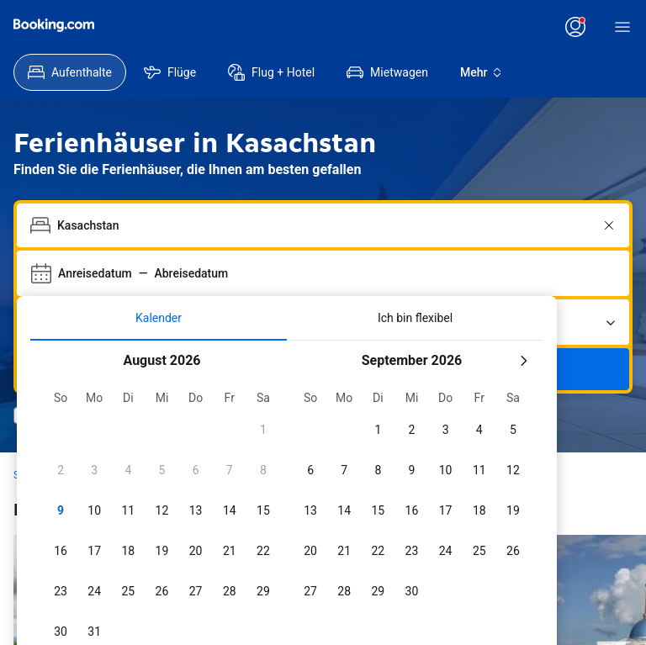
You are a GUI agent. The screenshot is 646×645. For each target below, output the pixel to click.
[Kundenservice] (261, 27)
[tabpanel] (286, 458)
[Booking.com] (53, 25)
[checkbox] (161, 359)
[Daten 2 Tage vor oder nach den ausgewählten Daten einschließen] (293, 616)
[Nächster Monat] (523, 291)
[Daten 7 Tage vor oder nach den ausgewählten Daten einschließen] (464, 616)
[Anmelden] (596, 27)
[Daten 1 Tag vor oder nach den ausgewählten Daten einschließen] (210, 616)
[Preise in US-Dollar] (164, 27)
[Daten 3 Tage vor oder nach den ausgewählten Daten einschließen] (378, 616)
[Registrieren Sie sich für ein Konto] (511, 27)
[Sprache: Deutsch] (214, 27)
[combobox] (324, 155)
